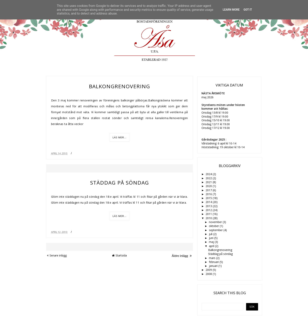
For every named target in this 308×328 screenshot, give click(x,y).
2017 (209, 190)
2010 (209, 218)
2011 (209, 214)
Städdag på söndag (119, 182)
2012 (209, 210)
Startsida (119, 255)
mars (212, 258)
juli (211, 234)
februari (214, 262)
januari (213, 266)
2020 (209, 186)
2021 (209, 182)
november (216, 222)
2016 (209, 194)
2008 (209, 274)
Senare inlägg (57, 255)
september (216, 230)
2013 (209, 206)
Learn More (231, 9)
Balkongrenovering (119, 86)
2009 (209, 270)
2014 (209, 202)
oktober (214, 226)
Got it (248, 9)
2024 (209, 174)
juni (211, 238)
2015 (209, 198)
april (212, 246)
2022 (209, 178)
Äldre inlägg (182, 255)
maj (212, 242)
